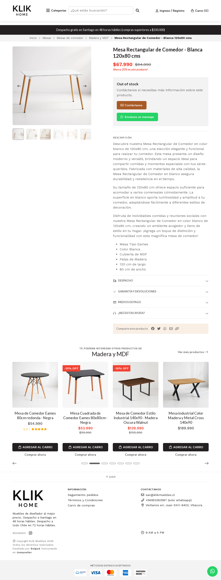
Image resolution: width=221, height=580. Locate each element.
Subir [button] (110, 476)
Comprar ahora (35, 454)
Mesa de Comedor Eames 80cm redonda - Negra (35, 414)
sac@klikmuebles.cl (158, 494)
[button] (177, 328)
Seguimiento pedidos (83, 494)
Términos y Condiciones (85, 499)
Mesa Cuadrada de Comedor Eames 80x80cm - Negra (85, 417)
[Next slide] (85, 86)
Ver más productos (193, 352)
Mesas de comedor (70, 38)
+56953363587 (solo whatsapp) (166, 499)
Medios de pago (127, 302)
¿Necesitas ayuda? (129, 313)
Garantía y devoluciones (134, 291)
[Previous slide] (19, 86)
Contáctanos (131, 105)
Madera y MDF (99, 38)
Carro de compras (81, 504)
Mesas (46, 38)
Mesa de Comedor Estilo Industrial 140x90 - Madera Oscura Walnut (136, 417)
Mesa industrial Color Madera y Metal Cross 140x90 (186, 417)
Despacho (123, 280)
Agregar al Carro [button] (35, 446)
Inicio (33, 38)
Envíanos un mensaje (137, 117)
